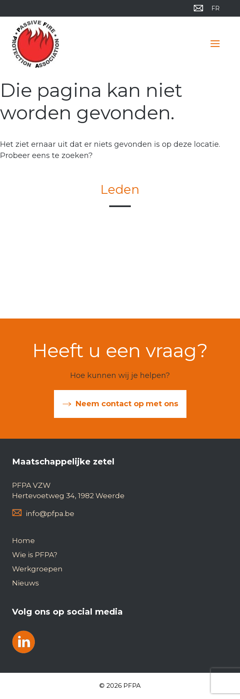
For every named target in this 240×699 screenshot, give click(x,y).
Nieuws (25, 583)
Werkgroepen (37, 569)
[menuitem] (215, 8)
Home (23, 540)
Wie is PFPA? (34, 555)
